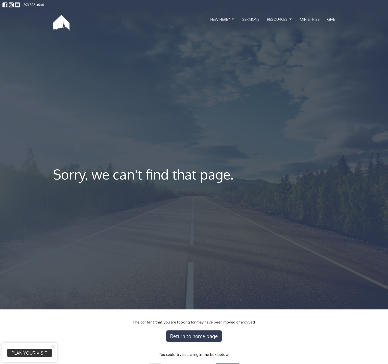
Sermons (251, 19)
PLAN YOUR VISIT (30, 353)
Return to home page (194, 336)
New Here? (222, 19)
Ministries (310, 19)
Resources (279, 19)
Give (331, 19)
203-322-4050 (34, 5)
